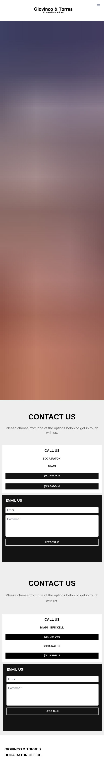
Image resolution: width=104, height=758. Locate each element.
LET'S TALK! (52, 459)
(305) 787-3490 (52, 403)
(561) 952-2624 (52, 392)
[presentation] (52, 470)
